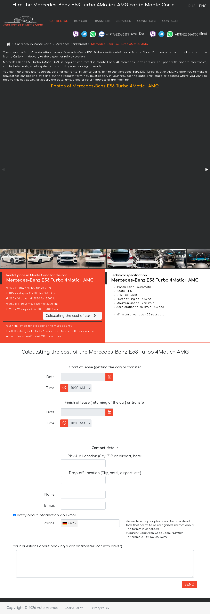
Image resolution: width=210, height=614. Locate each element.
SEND (189, 585)
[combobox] (69, 523)
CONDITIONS (146, 21)
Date (50, 377)
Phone (49, 523)
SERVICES (123, 21)
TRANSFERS (102, 21)
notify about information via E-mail (44, 515)
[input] (83, 377)
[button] (206, 169)
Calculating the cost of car (71, 316)
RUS (191, 6)
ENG (202, 6)
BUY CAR (80, 21)
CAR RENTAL (58, 21)
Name (49, 494)
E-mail (49, 505)
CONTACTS (170, 21)
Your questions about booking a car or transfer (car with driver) (67, 546)
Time (50, 388)
